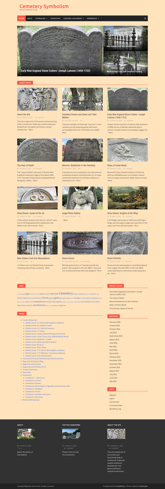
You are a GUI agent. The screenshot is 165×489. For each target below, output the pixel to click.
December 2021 (116, 360)
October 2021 (115, 367)
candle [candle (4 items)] (41, 294)
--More (30, 129)
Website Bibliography (31, 400)
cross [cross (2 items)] (87, 294)
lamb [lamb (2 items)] (100, 298)
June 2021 (113, 378)
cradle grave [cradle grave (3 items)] (81, 294)
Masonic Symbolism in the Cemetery (78, 165)
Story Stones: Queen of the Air (30, 213)
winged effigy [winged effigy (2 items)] (54, 305)
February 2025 (115, 322)
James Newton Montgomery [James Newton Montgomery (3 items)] (90, 298)
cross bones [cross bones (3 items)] (92, 294)
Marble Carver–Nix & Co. (34, 345)
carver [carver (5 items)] (46, 294)
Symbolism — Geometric (35, 378)
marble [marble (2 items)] (22, 302)
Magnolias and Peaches (32, 364)
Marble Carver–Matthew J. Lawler (38, 339)
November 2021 (116, 364)
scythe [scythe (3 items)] (82, 302)
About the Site (23, 114)
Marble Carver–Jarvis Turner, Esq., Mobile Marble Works (47, 336)
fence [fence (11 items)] (45, 297)
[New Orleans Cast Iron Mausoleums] (125, 38)
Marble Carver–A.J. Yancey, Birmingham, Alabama (44, 323)
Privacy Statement (30, 369)
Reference (92, 18)
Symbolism (40, 18)
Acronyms (55, 18)
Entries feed (114, 402)
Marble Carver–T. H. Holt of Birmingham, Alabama (45, 350)
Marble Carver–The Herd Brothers (38, 356)
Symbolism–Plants (32, 391)
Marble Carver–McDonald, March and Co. (41, 342)
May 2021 (113, 381)
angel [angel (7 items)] (27, 293)
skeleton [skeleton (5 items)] (88, 301)
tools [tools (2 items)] (47, 305)
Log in (112, 398)
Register (113, 395)
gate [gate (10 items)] (56, 297)
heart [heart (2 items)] (72, 298)
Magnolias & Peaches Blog (33, 361)
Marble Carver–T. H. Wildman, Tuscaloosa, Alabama (45, 353)
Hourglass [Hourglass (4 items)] (77, 298)
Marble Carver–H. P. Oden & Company (39, 328)
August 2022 (114, 339)
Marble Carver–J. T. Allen (35, 331)
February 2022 (115, 357)
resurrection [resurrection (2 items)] (70, 302)
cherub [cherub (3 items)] (75, 294)
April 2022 (113, 350)
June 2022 (113, 343)
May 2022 (113, 346)
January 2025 (115, 325)
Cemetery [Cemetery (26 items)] (66, 293)
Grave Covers (68, 258)
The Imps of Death (25, 165)
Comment (40, 118)
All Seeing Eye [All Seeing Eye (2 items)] (20, 294)
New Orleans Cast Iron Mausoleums (121, 46)
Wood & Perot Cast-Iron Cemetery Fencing (124, 71)
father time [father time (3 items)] (38, 298)
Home (21, 18)
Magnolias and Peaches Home (34, 367)
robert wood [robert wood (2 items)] (77, 302)
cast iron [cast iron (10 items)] (54, 293)
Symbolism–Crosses (33, 380)
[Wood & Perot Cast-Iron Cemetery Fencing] (125, 63)
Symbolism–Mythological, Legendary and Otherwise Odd (47, 386)
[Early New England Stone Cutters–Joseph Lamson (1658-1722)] (60, 51)
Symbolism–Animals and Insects (38, 394)
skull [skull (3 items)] (93, 302)
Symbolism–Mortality (34, 397)
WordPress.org (115, 409)
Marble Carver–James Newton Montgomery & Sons (45, 334)
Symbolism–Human (33, 383)
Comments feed (116, 405)
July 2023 (113, 332)
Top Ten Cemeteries (71, 442)
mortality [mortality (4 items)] (48, 302)
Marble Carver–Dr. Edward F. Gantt (38, 325)
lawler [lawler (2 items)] (18, 302)
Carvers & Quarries (72, 18)
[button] (97, 51)
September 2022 (116, 336)
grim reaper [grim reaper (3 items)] (66, 298)
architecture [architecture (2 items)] (33, 294)
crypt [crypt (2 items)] (97, 294)
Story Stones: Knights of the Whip (122, 213)
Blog (30, 18)
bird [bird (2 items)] (38, 294)
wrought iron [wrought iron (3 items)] (62, 305)
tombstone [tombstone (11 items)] (39, 305)
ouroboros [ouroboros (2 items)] (64, 302)
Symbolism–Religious (34, 389)
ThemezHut (143, 486)
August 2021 (114, 371)
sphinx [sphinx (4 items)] (97, 302)
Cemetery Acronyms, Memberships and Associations (43, 358)
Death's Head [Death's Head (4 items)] (22, 298)
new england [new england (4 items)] (56, 302)
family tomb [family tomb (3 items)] (31, 298)
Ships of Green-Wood (116, 165)
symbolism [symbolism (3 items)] (29, 305)
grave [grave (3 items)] (61, 298)
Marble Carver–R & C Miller (35, 347)
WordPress (121, 486)
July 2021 (113, 374)
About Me (21, 442)
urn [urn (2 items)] (50, 305)
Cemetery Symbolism (44, 6)
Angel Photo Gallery (71, 213)
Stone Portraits (114, 258)
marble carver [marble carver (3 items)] (29, 302)
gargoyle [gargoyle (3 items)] (51, 298)
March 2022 (114, 353)
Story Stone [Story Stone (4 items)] (21, 305)
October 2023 (115, 329)
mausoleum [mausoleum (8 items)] (39, 301)
